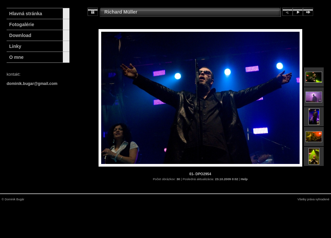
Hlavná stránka (24, 13)
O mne (16, 57)
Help (244, 179)
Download (20, 35)
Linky (15, 46)
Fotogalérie (21, 24)
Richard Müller (121, 12)
